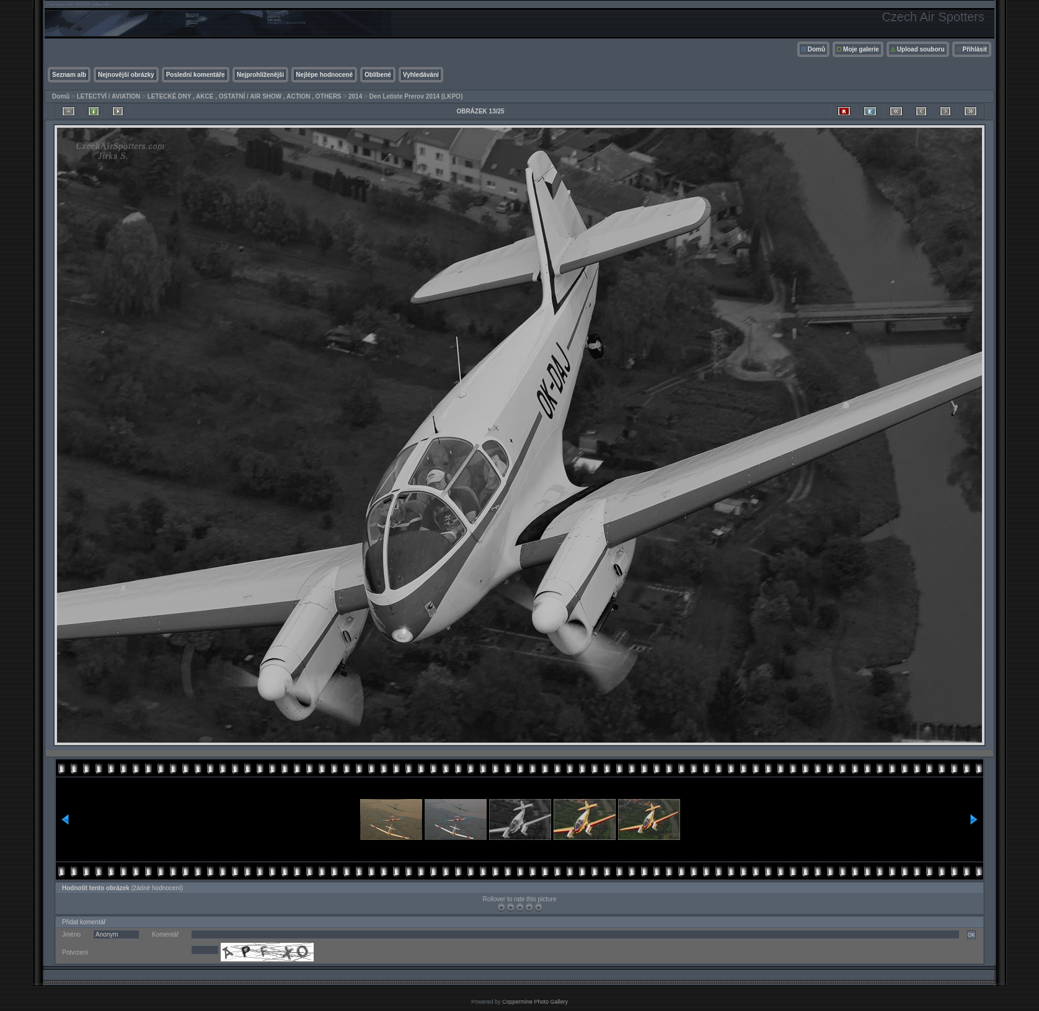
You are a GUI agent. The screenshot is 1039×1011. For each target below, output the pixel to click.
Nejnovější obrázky (126, 74)
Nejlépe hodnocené (324, 74)
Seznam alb (69, 74)
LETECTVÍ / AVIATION (109, 96)
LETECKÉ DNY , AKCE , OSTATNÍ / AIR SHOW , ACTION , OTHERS (245, 96)
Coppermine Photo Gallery (535, 1002)
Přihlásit (975, 49)
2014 (355, 96)
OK (971, 935)
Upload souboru (921, 49)
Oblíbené (378, 74)
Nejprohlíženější (261, 74)
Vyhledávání (421, 74)
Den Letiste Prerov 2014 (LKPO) (416, 96)
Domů (816, 49)
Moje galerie (861, 49)
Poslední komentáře (195, 74)
